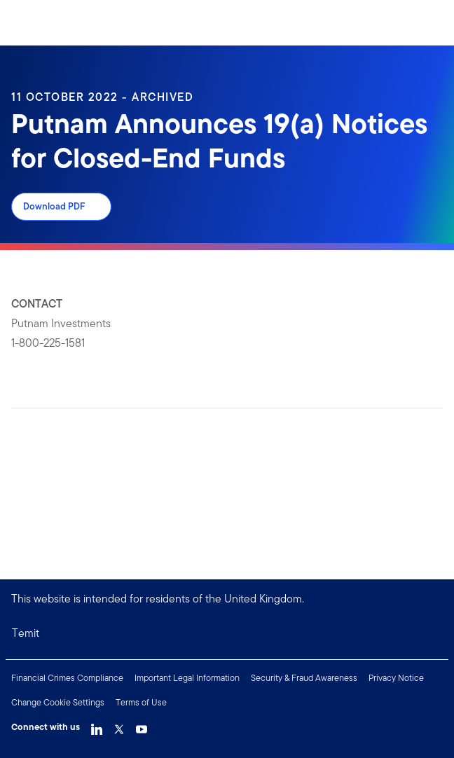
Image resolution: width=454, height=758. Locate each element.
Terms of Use (141, 702)
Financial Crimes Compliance (67, 677)
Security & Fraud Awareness (304, 677)
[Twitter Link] (119, 725)
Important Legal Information (187, 677)
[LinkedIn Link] (96, 725)
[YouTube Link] (141, 725)
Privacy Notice (396, 677)
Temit (25, 633)
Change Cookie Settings (57, 702)
